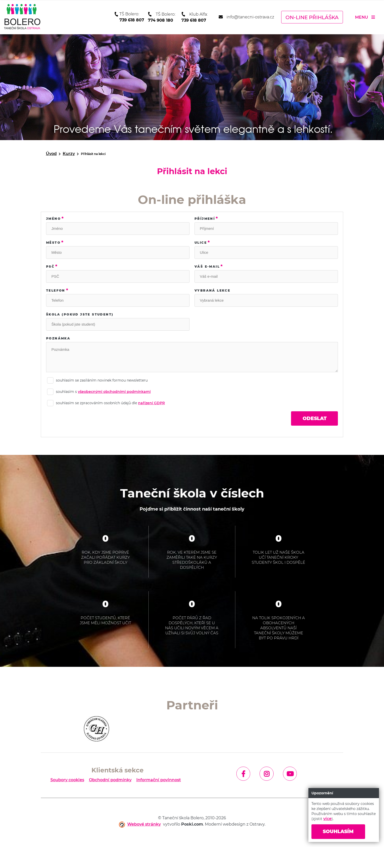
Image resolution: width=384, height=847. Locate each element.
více (327, 818)
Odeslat (312, 419)
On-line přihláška (312, 17)
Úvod (51, 153)
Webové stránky (144, 825)
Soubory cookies (67, 780)
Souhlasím (340, 831)
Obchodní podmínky (110, 780)
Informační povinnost (158, 780)
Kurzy (69, 153)
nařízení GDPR (151, 403)
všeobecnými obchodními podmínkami (114, 391)
